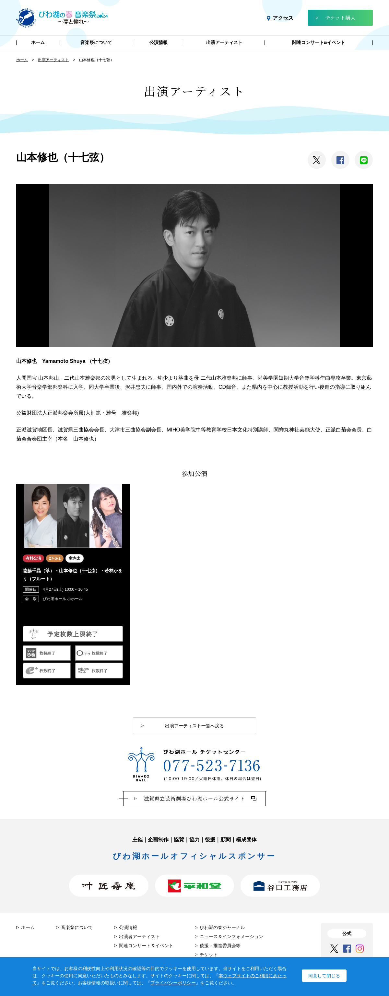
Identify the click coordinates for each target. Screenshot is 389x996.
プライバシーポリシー (173, 982)
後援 (210, 839)
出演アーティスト (53, 60)
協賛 (179, 839)
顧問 (225, 839)
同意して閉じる (324, 975)
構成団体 (246, 839)
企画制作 (158, 839)
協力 (194, 839)
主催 (137, 839)
